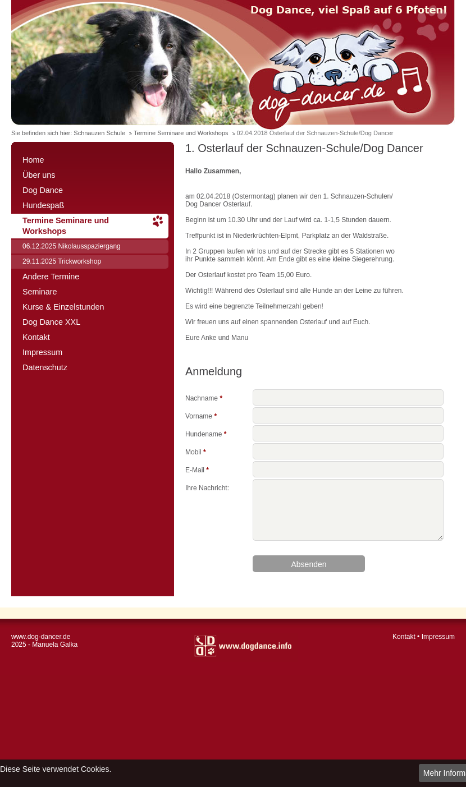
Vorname (201, 415)
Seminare (39, 291)
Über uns (38, 175)
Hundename (205, 433)
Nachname (203, 397)
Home (33, 159)
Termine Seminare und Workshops (181, 133)
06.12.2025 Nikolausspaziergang (71, 246)
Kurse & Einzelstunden (63, 306)
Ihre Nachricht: (207, 487)
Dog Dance (42, 190)
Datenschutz (44, 367)
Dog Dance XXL (51, 321)
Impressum (42, 352)
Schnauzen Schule (99, 133)
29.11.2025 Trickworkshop (61, 261)
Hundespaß (43, 205)
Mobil (195, 451)
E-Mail (197, 469)
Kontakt (36, 337)
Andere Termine (50, 276)
